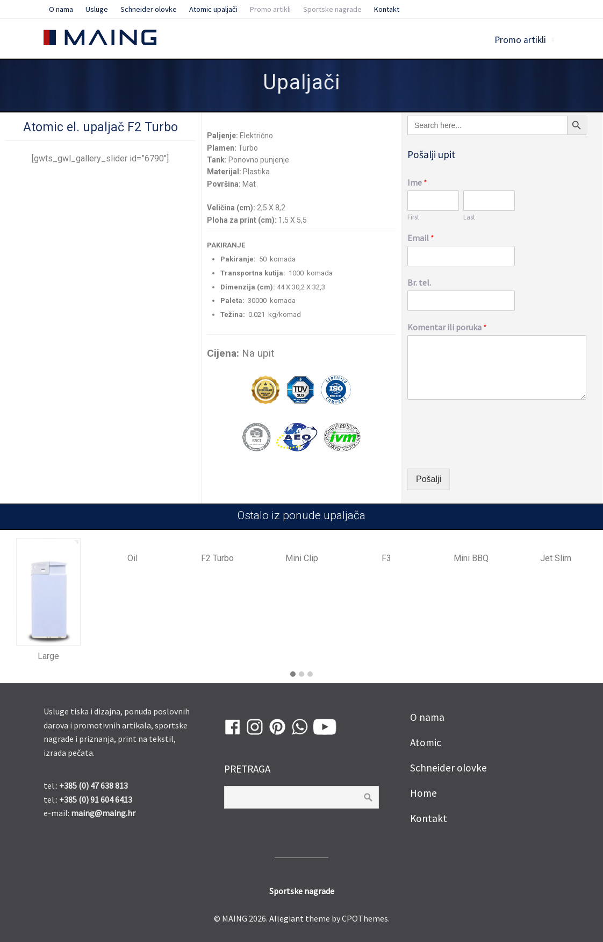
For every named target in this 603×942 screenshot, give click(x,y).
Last (469, 217)
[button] (293, 674)
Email (420, 237)
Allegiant (286, 918)
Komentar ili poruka (447, 327)
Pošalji (428, 479)
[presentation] (489, 450)
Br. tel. (419, 282)
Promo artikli (520, 40)
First (413, 217)
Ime (417, 182)
